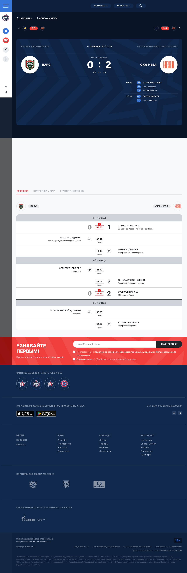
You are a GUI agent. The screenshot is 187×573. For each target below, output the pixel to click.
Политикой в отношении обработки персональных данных (124, 352)
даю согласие (85, 359)
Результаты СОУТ (81, 547)
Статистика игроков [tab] (72, 191)
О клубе (62, 440)
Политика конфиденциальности (106, 547)
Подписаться (169, 344)
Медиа (20, 435)
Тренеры (103, 443)
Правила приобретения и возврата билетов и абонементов (157, 550)
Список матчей (46, 18)
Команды (99, 6)
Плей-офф (146, 454)
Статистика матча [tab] (44, 191)
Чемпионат (148, 435)
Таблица (145, 447)
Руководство (64, 443)
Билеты (20, 444)
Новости (21, 440)
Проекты (122, 6)
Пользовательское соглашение (168, 547)
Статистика (105, 451)
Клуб (61, 435)
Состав (103, 440)
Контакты (62, 447)
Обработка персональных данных (137, 547)
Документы (63, 451)
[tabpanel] (99, 266)
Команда (104, 435)
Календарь (23, 18)
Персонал (104, 447)
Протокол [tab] (22, 191)
